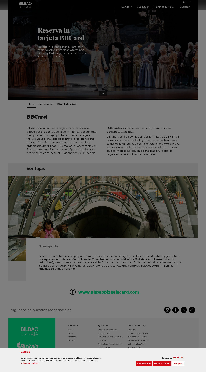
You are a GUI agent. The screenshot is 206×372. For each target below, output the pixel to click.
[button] (174, 357)
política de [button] (29, 363)
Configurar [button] (178, 363)
